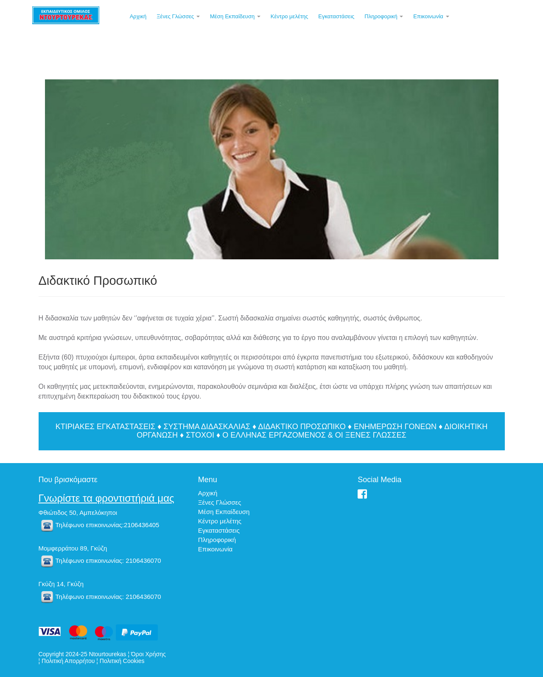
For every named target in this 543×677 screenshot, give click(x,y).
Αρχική (138, 16)
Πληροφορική (383, 16)
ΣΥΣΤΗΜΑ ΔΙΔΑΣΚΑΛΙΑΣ (206, 426)
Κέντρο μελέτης (289, 16)
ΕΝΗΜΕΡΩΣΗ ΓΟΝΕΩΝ (395, 426)
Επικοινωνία (431, 16)
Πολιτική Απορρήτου (68, 660)
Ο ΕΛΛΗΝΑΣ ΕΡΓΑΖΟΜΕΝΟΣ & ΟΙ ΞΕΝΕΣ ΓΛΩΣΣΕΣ (314, 435)
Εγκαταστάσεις (336, 16)
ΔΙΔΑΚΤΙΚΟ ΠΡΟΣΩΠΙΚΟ (302, 426)
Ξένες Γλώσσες (178, 16)
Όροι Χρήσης (148, 654)
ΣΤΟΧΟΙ (200, 435)
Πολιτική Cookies (122, 660)
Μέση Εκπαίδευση (235, 16)
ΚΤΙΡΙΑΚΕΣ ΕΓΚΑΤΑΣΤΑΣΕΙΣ (105, 426)
